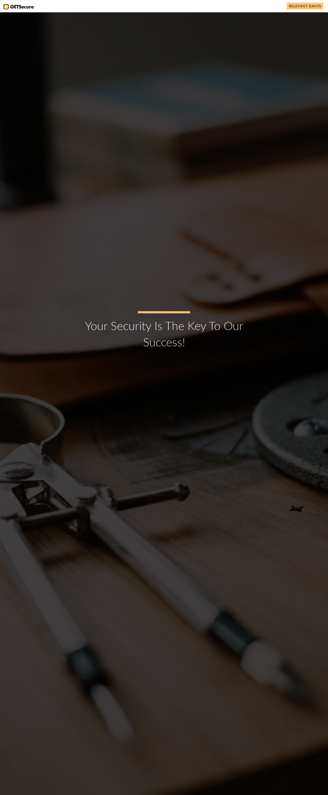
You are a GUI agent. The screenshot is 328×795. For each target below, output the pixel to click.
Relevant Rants (305, 6)
